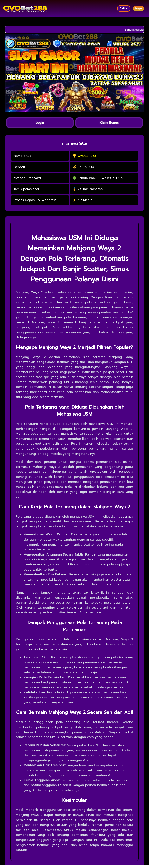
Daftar (124, 8)
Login (138, 8)
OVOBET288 (87, 155)
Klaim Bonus (109, 122)
